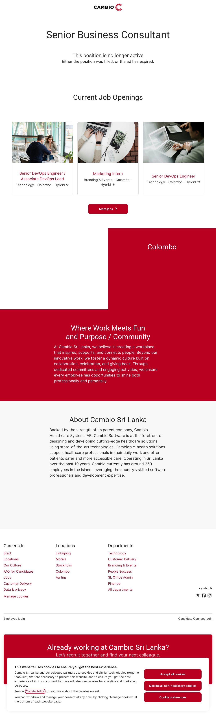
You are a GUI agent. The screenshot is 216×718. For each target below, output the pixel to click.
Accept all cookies (173, 674)
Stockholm (64, 565)
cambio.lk (205, 588)
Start (7, 553)
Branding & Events (122, 565)
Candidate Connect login (195, 618)
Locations (11, 559)
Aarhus (61, 577)
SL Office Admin (120, 577)
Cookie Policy (35, 691)
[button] (209, 7)
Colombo (63, 571)
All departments (120, 589)
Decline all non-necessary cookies (173, 686)
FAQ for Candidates (18, 571)
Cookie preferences (172, 697)
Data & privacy (15, 589)
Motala (61, 559)
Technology (117, 553)
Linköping (63, 553)
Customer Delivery (18, 583)
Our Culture (12, 565)
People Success (120, 571)
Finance (114, 583)
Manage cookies (16, 596)
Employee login (14, 618)
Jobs (7, 577)
